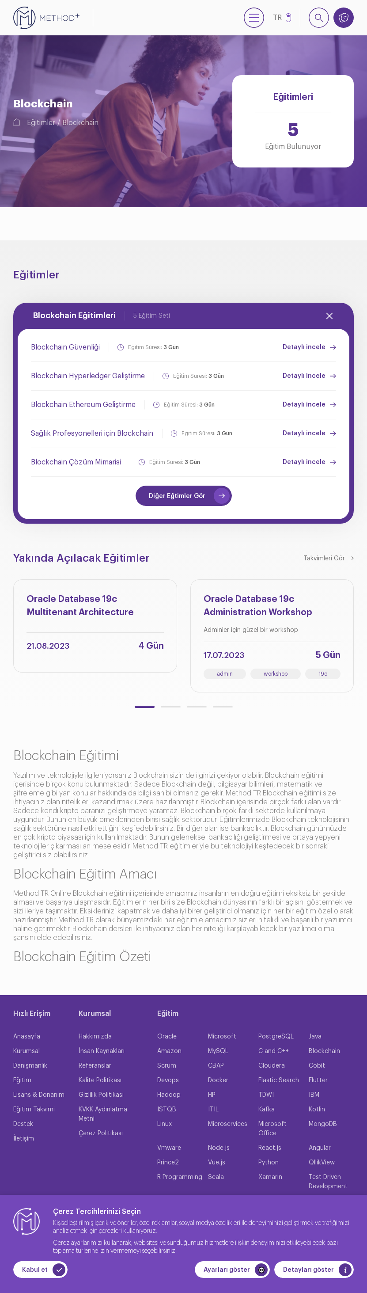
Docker (218, 1080)
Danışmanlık (30, 1066)
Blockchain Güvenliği (65, 347)
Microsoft (222, 1037)
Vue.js (216, 1163)
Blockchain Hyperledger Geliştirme (88, 376)
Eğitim (22, 1080)
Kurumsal (26, 1051)
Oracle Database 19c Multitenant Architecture (80, 606)
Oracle (167, 1037)
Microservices (227, 1124)
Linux (164, 1124)
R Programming (179, 1177)
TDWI (266, 1095)
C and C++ (273, 1051)
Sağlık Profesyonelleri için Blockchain (92, 433)
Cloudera (271, 1066)
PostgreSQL (276, 1037)
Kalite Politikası (100, 1080)
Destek (23, 1124)
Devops (168, 1080)
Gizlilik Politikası (101, 1095)
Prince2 (168, 1163)
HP (212, 1095)
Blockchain (80, 122)
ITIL (213, 1110)
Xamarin (270, 1177)
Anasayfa (26, 1037)
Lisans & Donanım (38, 1095)
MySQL (218, 1051)
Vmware (169, 1148)
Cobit (317, 1066)
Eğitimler (41, 122)
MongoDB (323, 1124)
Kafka (266, 1110)
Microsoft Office (272, 1129)
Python (268, 1163)
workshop (276, 674)
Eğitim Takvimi (34, 1110)
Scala (216, 1177)
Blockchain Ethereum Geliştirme (83, 404)
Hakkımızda (95, 1037)
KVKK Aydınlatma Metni (103, 1114)
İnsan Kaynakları (102, 1051)
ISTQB (166, 1110)
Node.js (219, 1148)
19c (322, 674)
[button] (145, 707)
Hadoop (169, 1095)
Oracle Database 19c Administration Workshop (258, 606)
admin (225, 674)
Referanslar (95, 1066)
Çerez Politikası (101, 1133)
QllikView (322, 1163)
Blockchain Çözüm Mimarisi (76, 462)
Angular (320, 1148)
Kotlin (317, 1110)
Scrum (166, 1066)
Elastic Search (278, 1080)
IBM (314, 1095)
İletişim (23, 1139)
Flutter (318, 1080)
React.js (269, 1148)
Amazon (169, 1051)
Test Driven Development (328, 1182)
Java (315, 1037)
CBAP (216, 1066)
